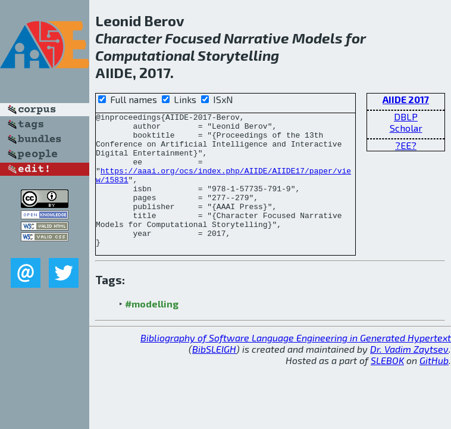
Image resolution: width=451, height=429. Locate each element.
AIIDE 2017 (406, 99)
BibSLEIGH (214, 375)
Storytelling (238, 55)
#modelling (151, 330)
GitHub (434, 387)
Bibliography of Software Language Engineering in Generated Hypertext (295, 364)
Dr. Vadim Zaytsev (409, 375)
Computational (145, 55)
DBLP (406, 116)
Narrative (256, 37)
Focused (193, 37)
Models (317, 37)
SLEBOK (387, 387)
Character (128, 37)
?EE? (405, 145)
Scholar (406, 127)
